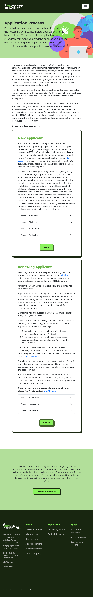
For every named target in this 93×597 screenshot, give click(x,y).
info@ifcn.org (50, 391)
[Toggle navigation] (85, 6)
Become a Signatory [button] (46, 491)
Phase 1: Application (29, 397)
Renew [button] (46, 422)
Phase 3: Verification (29, 410)
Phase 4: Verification (29, 235)
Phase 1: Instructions (29, 215)
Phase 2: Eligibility (28, 222)
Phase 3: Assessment (29, 228)
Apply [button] (46, 247)
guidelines (64, 275)
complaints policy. (31, 356)
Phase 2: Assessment (29, 404)
